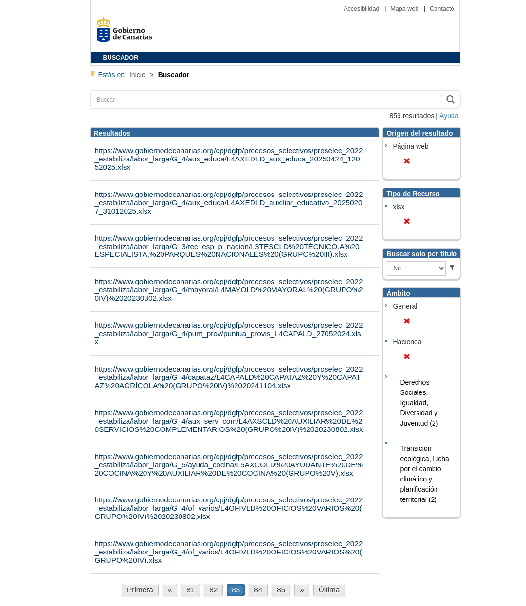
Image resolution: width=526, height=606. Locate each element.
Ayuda (448, 116)
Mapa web (405, 8)
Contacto (442, 8)
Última (329, 590)
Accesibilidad (362, 8)
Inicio (138, 75)
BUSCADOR (121, 57)
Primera (140, 590)
